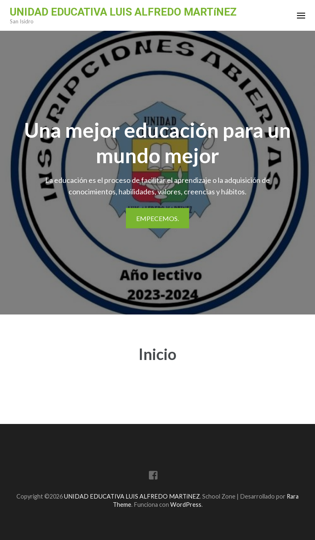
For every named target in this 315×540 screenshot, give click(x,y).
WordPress (185, 504)
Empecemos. (157, 218)
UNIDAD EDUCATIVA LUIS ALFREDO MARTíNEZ (123, 12)
